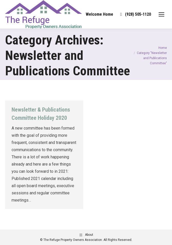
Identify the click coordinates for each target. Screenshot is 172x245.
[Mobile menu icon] (161, 14)
